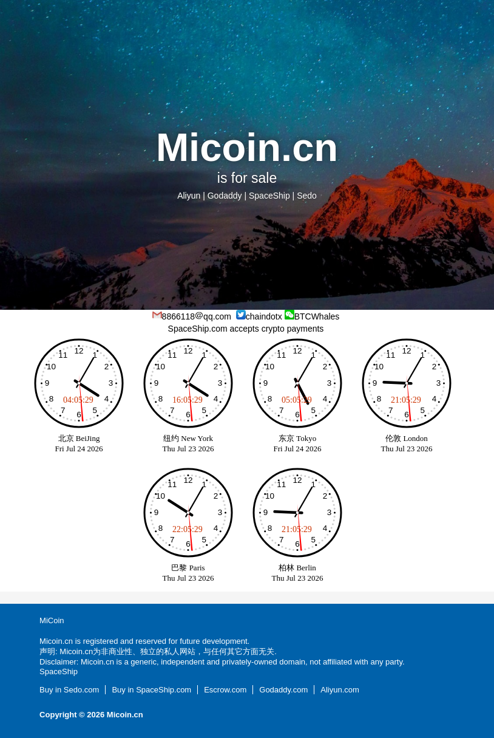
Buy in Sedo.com (69, 689)
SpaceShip (269, 195)
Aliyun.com (339, 689)
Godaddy (225, 195)
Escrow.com (225, 689)
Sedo (307, 195)
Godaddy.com (283, 689)
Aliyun (188, 195)
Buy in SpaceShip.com (151, 689)
